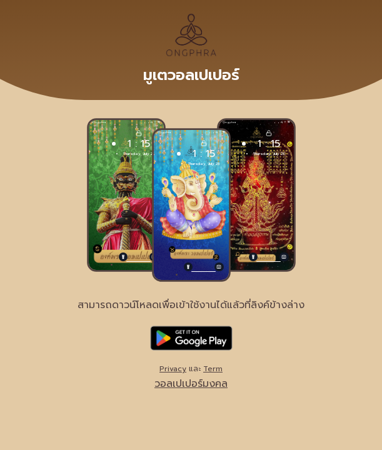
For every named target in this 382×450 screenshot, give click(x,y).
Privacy (172, 368)
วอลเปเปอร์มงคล (191, 383)
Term (213, 368)
